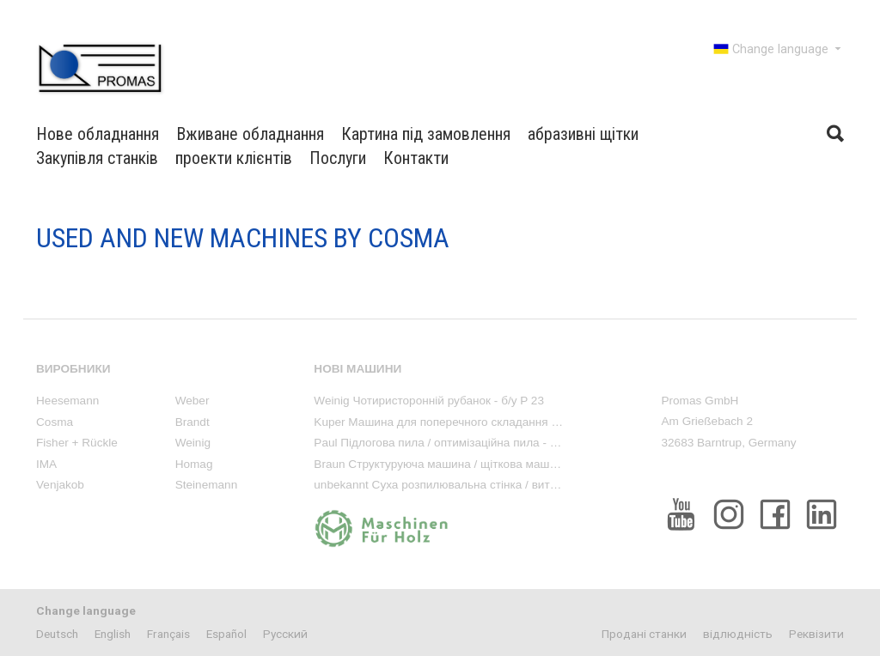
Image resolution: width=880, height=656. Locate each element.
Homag (194, 464)
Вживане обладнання (250, 134)
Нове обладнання (97, 134)
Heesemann (67, 400)
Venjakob (60, 484)
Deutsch (57, 634)
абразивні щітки (583, 134)
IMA (46, 464)
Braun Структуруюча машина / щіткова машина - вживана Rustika (490, 464)
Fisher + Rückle (77, 442)
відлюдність (738, 634)
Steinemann (206, 484)
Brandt (192, 422)
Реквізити (816, 634)
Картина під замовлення (425, 134)
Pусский (285, 634)
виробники (73, 368)
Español (226, 634)
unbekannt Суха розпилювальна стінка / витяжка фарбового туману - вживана (524, 484)
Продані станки (644, 634)
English (113, 634)
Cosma (54, 422)
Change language (778, 49)
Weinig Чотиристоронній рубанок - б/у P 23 (429, 400)
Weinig (193, 442)
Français (168, 634)
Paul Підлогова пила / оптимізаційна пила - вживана (455, 442)
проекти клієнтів (233, 158)
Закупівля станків (97, 158)
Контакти (416, 158)
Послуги (337, 158)
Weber (192, 400)
